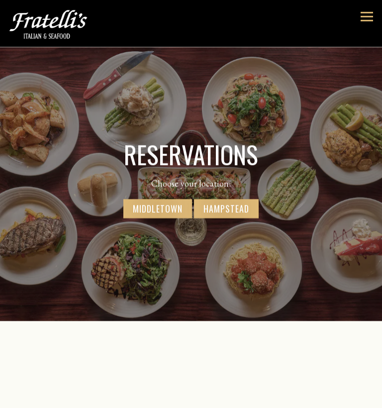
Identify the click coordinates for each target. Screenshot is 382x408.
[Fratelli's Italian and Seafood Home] (58, 23)
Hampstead (226, 207)
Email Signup (191, 398)
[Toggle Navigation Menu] (367, 16)
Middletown (158, 207)
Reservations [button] (191, 379)
